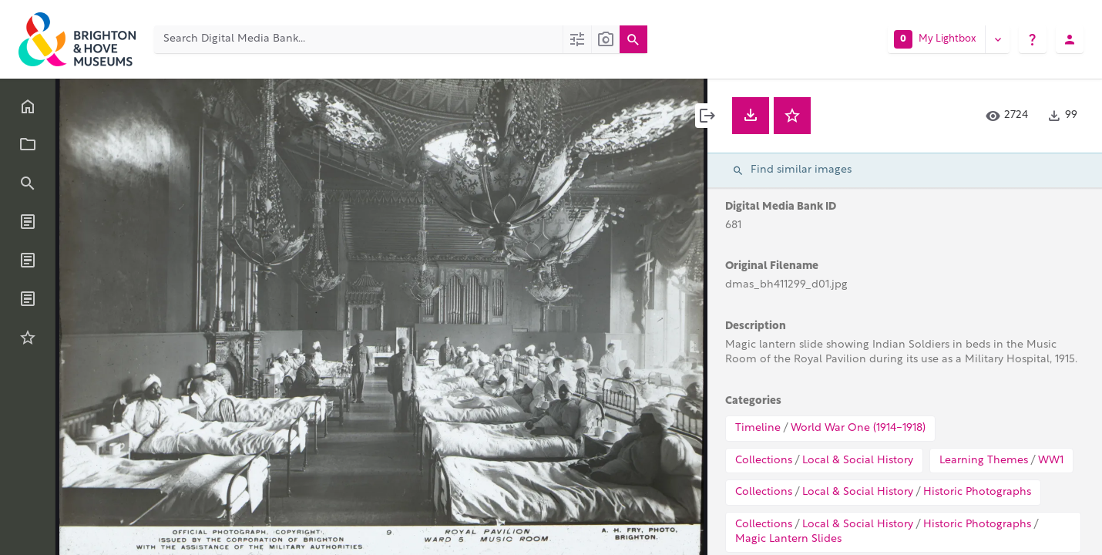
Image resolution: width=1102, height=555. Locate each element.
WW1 (1050, 460)
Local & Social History (857, 460)
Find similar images (792, 170)
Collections (763, 460)
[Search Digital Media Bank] (358, 39)
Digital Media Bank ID (780, 207)
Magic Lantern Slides (788, 539)
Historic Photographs (977, 492)
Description (755, 326)
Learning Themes (983, 460)
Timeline (758, 428)
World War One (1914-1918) (858, 428)
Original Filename (771, 266)
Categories (753, 401)
